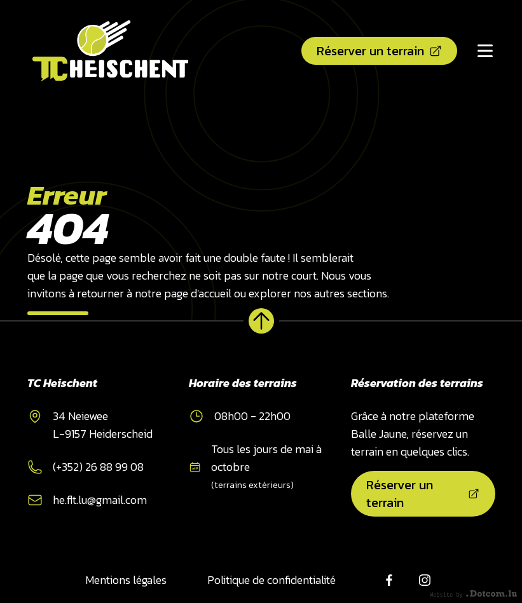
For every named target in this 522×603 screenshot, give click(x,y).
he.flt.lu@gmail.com (100, 499)
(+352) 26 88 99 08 (98, 466)
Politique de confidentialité (271, 579)
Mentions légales (126, 579)
